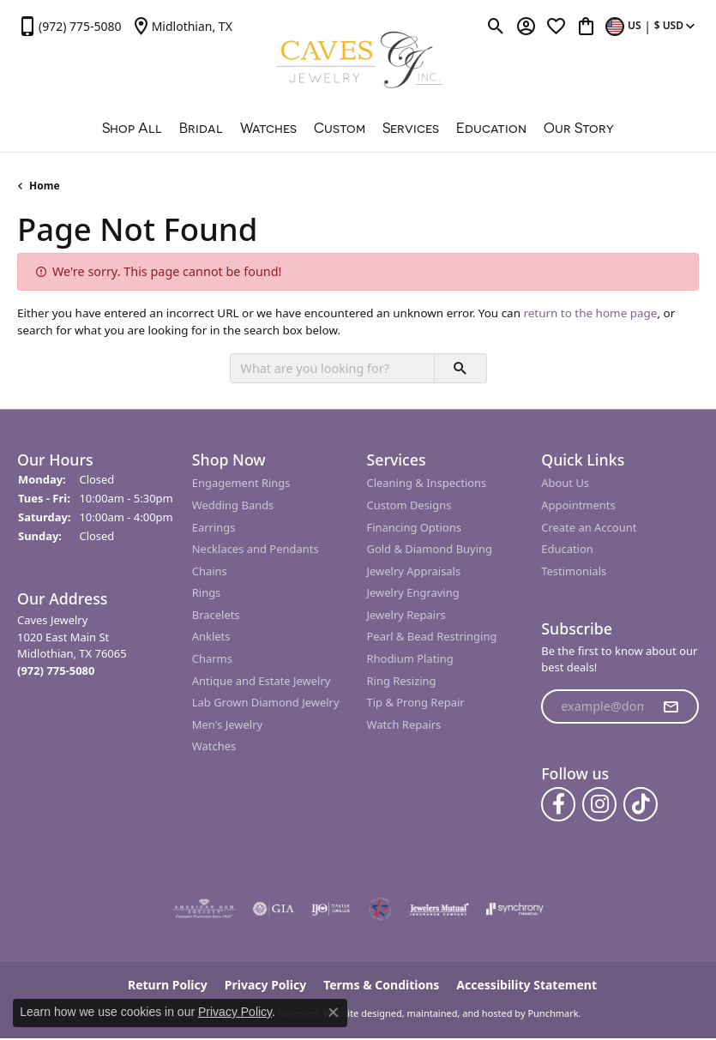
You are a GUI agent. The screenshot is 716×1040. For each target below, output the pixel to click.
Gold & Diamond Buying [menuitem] (430, 549)
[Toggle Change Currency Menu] (652, 26)
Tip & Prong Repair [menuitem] (416, 702)
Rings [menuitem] (206, 593)
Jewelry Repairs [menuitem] (406, 615)
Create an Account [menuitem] (588, 527)
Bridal (201, 127)
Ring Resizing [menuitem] (401, 681)
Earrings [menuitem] (214, 527)
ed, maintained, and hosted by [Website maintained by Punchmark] (458, 1014)
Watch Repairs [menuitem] (404, 725)
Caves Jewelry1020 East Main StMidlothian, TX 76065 (72, 645)
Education (491, 127)
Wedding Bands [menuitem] (233, 505)
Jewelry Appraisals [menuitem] (414, 571)
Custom (339, 127)
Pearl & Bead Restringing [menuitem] (432, 637)
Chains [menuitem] (209, 571)
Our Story (579, 127)
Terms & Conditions (381, 986)
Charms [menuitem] (212, 659)
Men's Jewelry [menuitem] (227, 725)
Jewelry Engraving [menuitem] (413, 593)
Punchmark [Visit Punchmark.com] (552, 1014)
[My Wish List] (556, 26)
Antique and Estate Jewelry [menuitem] (261, 681)
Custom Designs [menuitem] (409, 505)
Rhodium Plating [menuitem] (410, 659)
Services (410, 127)
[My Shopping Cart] (586, 26)
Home (44, 185)
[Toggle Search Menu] (496, 26)
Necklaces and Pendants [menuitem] (255, 549)
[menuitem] (204, 910)
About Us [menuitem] (565, 484)
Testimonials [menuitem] (573, 571)
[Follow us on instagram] (599, 805)
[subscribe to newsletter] (670, 707)
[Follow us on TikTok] (640, 805)
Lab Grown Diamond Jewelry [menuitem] (266, 702)
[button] (96, 460)
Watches (268, 127)
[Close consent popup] (333, 1012)
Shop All (132, 127)
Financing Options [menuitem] (414, 527)
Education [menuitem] (567, 549)
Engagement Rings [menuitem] (241, 484)
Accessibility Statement (526, 986)
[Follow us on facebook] (558, 805)
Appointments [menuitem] (578, 505)
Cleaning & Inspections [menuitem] (427, 484)
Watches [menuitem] (214, 747)
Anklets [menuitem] (211, 637)
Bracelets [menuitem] (216, 615)
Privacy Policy (235, 1012)
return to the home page (590, 313)
